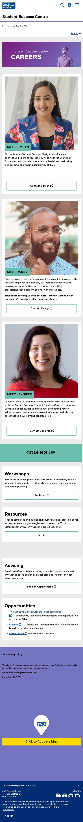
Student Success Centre (25, 17)
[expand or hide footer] (79, 786)
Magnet (14, 625)
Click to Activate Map (41, 741)
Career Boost (17, 634)
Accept (9, 816)
